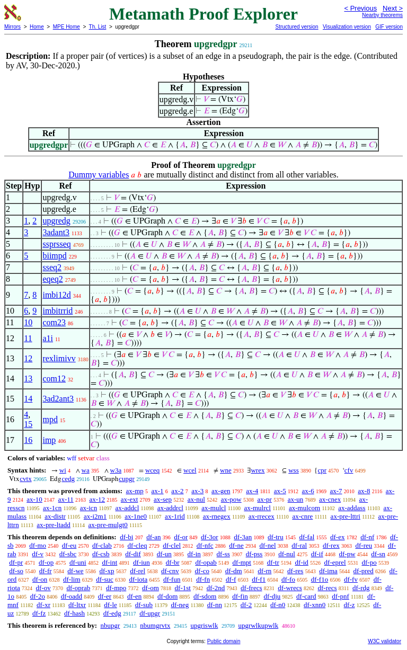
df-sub (144, 605)
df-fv (351, 579)
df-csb (101, 554)
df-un (164, 554)
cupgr (127, 479)
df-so (16, 571)
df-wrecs (290, 588)
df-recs (327, 588)
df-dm (233, 571)
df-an (153, 537)
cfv (348, 470)
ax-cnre (302, 516)
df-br (173, 562)
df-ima (328, 571)
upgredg (56, 220)
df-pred (363, 571)
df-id (301, 562)
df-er (104, 596)
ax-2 (177, 491)
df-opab (205, 562)
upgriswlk (204, 625)
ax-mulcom (304, 508)
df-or (181, 537)
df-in (194, 554)
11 (28, 338)
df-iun (141, 562)
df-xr (43, 605)
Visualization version (347, 27)
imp (49, 439)
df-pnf (340, 596)
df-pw (347, 554)
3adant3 (55, 232)
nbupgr (110, 625)
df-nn (214, 605)
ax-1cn (52, 508)
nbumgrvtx (155, 625)
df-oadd (71, 596)
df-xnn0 (314, 605)
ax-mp (135, 491)
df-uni (77, 562)
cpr (321, 470)
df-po (368, 562)
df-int (109, 562)
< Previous (360, 8)
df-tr (273, 562)
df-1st (183, 588)
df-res (295, 571)
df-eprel (335, 562)
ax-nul (196, 499)
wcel (190, 470)
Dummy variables (98, 174)
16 (28, 439)
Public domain (224, 641)
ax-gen (220, 491)
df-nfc (205, 545)
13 (28, 378)
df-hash (74, 613)
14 (28, 398)
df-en (134, 596)
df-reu (363, 545)
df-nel (268, 545)
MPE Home (66, 27)
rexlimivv (58, 358)
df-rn (264, 571)
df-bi (126, 537)
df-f (231, 579)
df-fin (240, 596)
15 (28, 424)
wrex (257, 470)
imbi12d (56, 294)
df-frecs (251, 588)
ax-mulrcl (257, 508)
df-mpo (116, 588)
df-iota (138, 579)
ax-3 (197, 491)
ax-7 (336, 491)
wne (226, 470)
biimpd (54, 255)
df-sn (378, 554)
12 (28, 358)
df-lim (72, 579)
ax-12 (97, 499)
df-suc (104, 579)
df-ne (236, 545)
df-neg (180, 605)
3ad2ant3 (58, 398)
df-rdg (361, 588)
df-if (317, 554)
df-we (75, 571)
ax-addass (351, 508)
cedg (68, 479)
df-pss (254, 554)
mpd (49, 419)
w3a (116, 470)
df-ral (299, 545)
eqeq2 (52, 278)
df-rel (137, 571)
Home (37, 27)
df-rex (331, 545)
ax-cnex (330, 499)
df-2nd (216, 588)
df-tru (276, 537)
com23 (54, 322)
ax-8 (364, 491)
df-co (202, 571)
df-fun (172, 579)
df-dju (272, 596)
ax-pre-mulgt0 (107, 525)
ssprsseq (56, 243)
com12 (54, 378)
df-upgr (149, 613)
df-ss (223, 554)
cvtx (25, 479)
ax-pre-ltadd (53, 525)
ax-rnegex (217, 516)
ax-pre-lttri (345, 516)
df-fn (203, 579)
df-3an (243, 537)
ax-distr (55, 516)
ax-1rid (175, 516)
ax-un (296, 499)
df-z (349, 605)
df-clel (172, 545)
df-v (37, 554)
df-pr (16, 562)
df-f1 (259, 579)
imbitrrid (57, 310)
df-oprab (79, 588)
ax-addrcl (170, 508)
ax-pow (231, 499)
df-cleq (137, 545)
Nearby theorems (382, 15)
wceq (152, 470)
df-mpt (242, 562)
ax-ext (129, 499)
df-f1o (320, 579)
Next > (393, 8)
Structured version (296, 27)
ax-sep (163, 499)
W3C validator (384, 641)
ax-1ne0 (136, 516)
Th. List (98, 27)
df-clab (102, 545)
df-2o (37, 596)
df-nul (286, 554)
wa (86, 470)
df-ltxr (77, 605)
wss (293, 470)
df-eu (69, 545)
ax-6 (308, 491)
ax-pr (264, 499)
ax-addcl (127, 508)
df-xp (106, 571)
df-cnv (170, 571)
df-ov (43, 588)
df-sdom (204, 596)
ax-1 (158, 491)
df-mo (37, 545)
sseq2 (51, 267)
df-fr (45, 571)
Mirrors (12, 27)
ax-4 (252, 491)
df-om (150, 588)
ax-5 (280, 491)
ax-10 (34, 499)
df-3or (209, 537)
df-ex (337, 537)
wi (62, 470)
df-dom (167, 596)
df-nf (367, 537)
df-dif (133, 554)
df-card (306, 596)
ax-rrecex (262, 516)
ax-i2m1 (95, 516)
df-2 (246, 605)
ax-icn (88, 508)
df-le (110, 605)
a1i (47, 338)
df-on (39, 579)
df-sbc (68, 554)
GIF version (389, 27)
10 (28, 322)
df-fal (306, 537)
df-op (46, 562)
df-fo (288, 579)
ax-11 (66, 499)
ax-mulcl (213, 508)
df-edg (112, 613)
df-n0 (277, 605)
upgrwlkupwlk (258, 625)
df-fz (39, 613)
